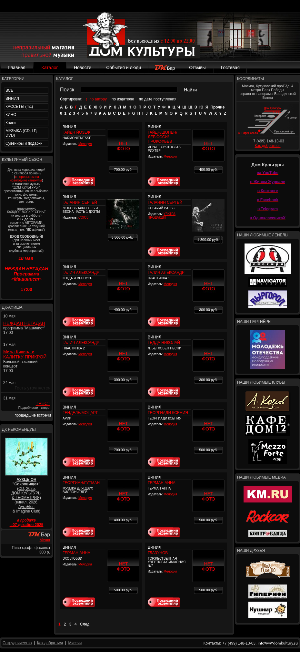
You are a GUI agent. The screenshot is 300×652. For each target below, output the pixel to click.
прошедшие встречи (33, 415)
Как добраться (267, 145)
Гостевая (230, 67)
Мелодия (85, 144)
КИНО (10, 114)
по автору (98, 99)
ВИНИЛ (12, 98)
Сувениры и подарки (24, 143)
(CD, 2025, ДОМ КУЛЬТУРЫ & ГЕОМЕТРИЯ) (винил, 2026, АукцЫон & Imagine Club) (26, 495)
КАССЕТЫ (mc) (19, 106)
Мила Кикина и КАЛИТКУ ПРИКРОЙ (24, 354)
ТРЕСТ (43, 403)
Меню (45, 540)
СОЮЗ (83, 217)
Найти (190, 89)
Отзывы (197, 67)
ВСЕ (9, 90)
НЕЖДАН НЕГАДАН (24, 323)
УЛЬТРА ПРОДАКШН (161, 215)
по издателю (123, 99)
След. (85, 624)
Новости (82, 67)
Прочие (217, 107)
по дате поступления (157, 99)
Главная (16, 67)
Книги (10, 122)
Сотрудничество (17, 643)
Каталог (50, 67)
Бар (164, 68)
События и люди (123, 67)
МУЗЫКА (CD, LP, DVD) (21, 133)
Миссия (75, 643)
